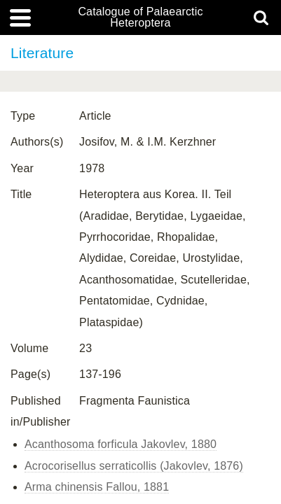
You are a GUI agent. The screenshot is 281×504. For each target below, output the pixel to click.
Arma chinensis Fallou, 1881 (97, 487)
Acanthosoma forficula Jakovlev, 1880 (121, 444)
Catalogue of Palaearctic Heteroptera (140, 17)
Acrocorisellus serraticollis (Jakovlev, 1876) (134, 466)
